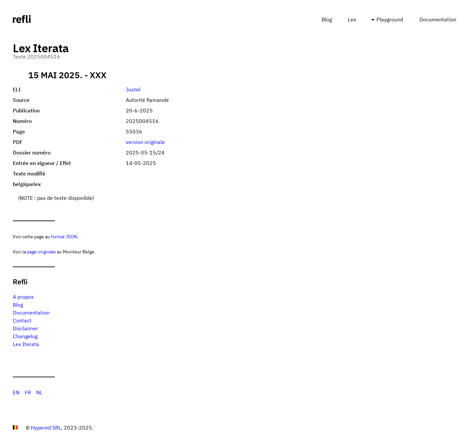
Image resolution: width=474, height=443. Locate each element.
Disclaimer (25, 328)
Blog (327, 19)
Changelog (25, 336)
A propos (23, 296)
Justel (133, 89)
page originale (41, 251)
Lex (352, 19)
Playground (389, 19)
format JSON (64, 236)
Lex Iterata (26, 344)
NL (39, 392)
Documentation (437, 19)
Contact (22, 320)
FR (28, 392)
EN (16, 392)
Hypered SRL (46, 427)
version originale (145, 142)
